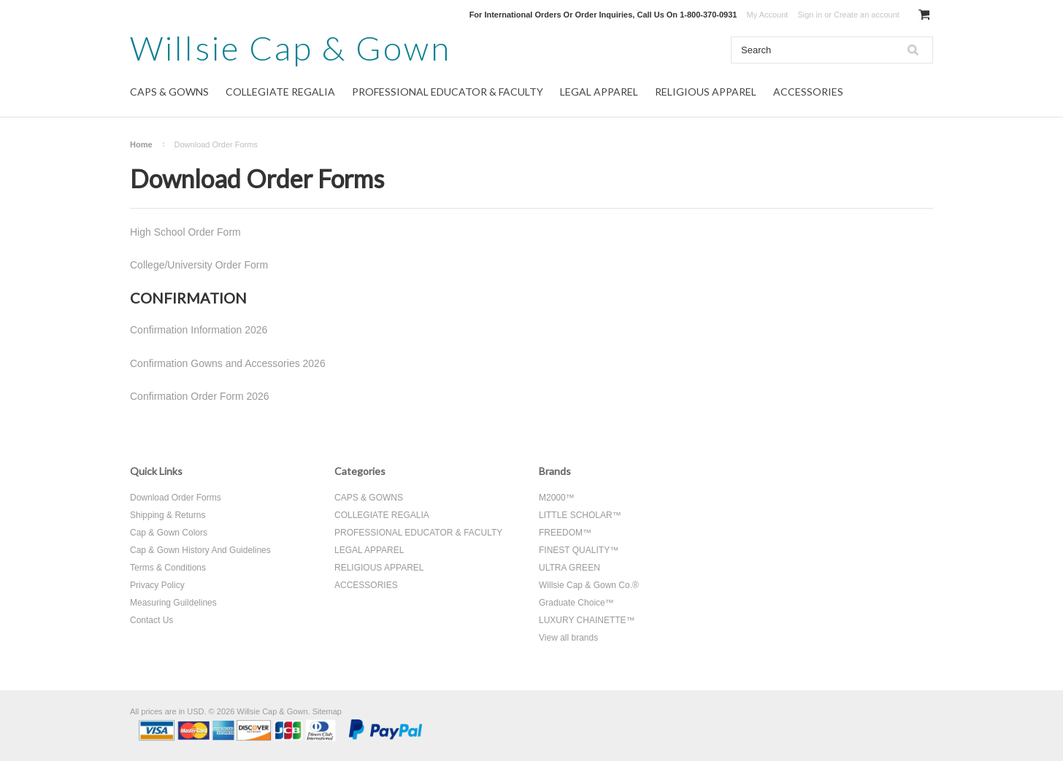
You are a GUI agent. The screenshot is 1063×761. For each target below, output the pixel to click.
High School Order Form (185, 232)
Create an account (866, 14)
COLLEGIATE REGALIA (280, 91)
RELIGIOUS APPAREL (705, 91)
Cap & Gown (290, 48)
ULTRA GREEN (569, 568)
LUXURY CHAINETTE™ (587, 620)
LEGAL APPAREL (599, 91)
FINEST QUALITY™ (578, 550)
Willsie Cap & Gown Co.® (589, 585)
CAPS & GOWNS (169, 91)
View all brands (568, 638)
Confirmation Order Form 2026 (199, 396)
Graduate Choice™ (576, 603)
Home (141, 144)
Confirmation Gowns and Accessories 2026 (228, 363)
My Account (767, 14)
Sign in (809, 14)
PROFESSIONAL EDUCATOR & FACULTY (447, 91)
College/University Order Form (199, 265)
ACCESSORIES (808, 91)
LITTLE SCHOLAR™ (580, 515)
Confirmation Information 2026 (198, 330)
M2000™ (557, 497)
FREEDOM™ (565, 533)
